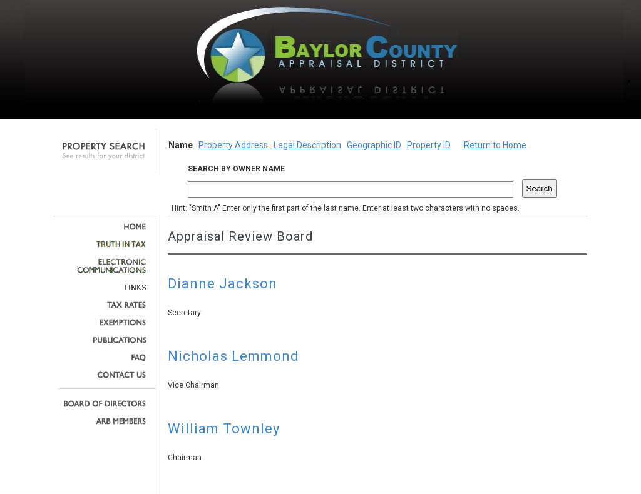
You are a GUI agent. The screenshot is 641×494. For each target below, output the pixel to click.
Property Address (233, 145)
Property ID (429, 145)
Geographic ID (374, 145)
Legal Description (307, 145)
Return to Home (495, 145)
